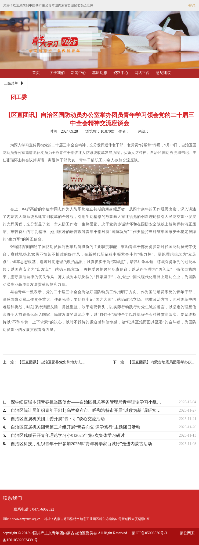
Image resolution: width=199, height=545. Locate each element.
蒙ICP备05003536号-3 (149, 533)
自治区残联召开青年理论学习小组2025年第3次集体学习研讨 (68, 435)
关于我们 (57, 73)
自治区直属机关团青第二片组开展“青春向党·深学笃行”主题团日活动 (75, 427)
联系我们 (12, 498)
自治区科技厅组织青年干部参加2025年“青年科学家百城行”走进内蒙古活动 (81, 443)
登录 (192, 5)
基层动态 (99, 73)
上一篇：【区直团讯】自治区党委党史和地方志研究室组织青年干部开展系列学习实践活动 (49, 362)
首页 (36, 73)
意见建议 (163, 73)
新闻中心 (78, 73)
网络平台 (142, 73)
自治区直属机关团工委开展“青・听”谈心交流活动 (58, 418)
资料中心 (120, 73)
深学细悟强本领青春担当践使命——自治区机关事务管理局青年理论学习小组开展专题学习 (87, 402)
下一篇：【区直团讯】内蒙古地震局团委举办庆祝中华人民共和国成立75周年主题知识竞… (149, 362)
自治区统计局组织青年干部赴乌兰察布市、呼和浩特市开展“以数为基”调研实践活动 (87, 410)
